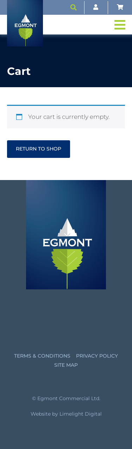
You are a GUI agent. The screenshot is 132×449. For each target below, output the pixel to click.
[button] (74, 7)
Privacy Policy (97, 356)
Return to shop (38, 149)
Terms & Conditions (42, 356)
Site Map (66, 365)
